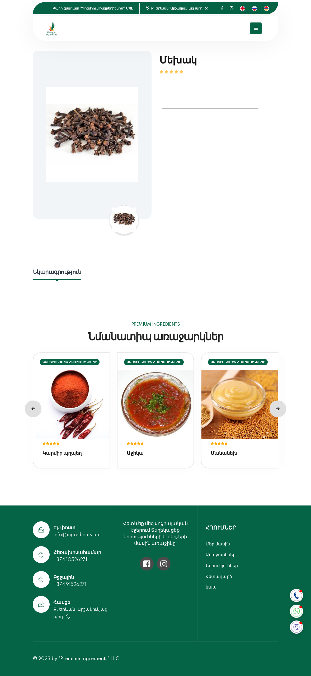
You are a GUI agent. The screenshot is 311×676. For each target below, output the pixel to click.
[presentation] (33, 409)
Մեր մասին (218, 543)
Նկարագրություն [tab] (57, 272)
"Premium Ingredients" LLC (88, 658)
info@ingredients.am (77, 534)
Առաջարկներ (220, 554)
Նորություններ (222, 565)
